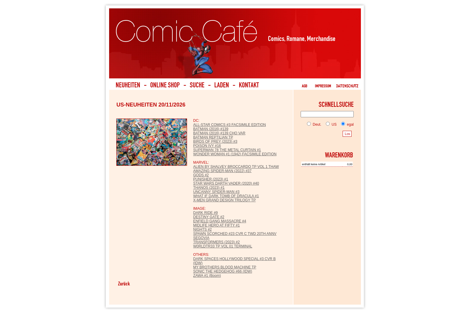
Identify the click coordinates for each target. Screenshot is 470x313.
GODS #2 (201, 175)
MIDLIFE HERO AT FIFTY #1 (216, 225)
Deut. (314, 124)
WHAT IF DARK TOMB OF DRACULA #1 (226, 196)
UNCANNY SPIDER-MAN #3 (216, 192)
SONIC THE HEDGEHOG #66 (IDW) (222, 271)
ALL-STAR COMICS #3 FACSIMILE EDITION (229, 125)
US (330, 124)
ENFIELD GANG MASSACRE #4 (219, 221)
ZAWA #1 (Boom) (207, 276)
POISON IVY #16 (207, 146)
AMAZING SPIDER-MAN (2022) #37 (222, 171)
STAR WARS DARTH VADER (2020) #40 (226, 183)
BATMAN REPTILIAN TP (213, 137)
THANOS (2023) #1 (209, 188)
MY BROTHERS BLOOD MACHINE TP (224, 267)
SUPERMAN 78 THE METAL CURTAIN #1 (227, 150)
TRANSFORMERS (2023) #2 (216, 242)
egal (346, 124)
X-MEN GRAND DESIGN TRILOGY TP (224, 200)
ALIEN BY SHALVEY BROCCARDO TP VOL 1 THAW (236, 167)
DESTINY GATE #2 (208, 217)
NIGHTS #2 (202, 229)
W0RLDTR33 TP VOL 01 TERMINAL (222, 246)
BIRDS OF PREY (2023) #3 (215, 141)
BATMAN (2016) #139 (210, 129)
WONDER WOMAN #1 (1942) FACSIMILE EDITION (234, 154)
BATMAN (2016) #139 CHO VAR (219, 133)
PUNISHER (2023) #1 (210, 179)
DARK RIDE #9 (205, 213)
